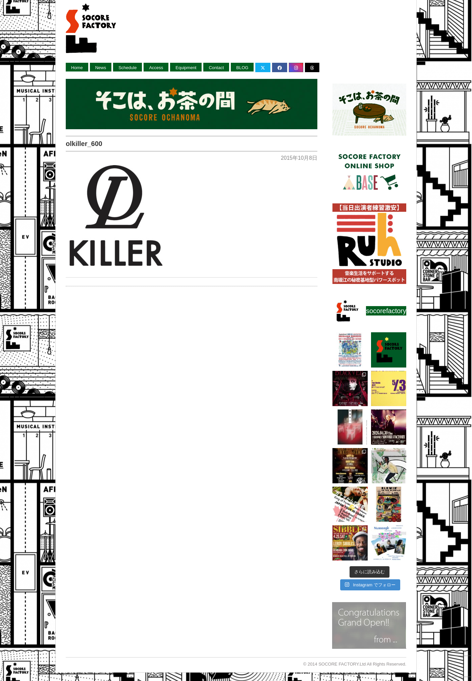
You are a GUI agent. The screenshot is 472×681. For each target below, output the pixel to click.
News (100, 67)
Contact (216, 67)
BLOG (242, 67)
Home (77, 67)
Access (156, 67)
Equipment (185, 67)
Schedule (127, 67)
